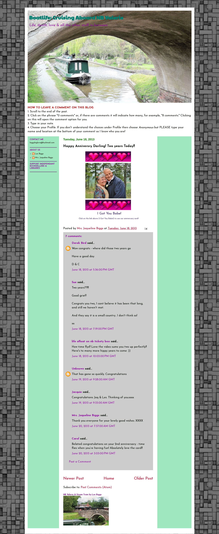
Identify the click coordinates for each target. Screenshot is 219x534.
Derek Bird (79, 243)
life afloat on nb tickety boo (91, 341)
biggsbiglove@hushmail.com (42, 143)
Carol (75, 438)
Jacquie (77, 392)
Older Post (143, 479)
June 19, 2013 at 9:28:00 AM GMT (93, 379)
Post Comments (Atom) (96, 487)
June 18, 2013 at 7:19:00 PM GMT (93, 329)
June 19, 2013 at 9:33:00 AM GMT (93, 402)
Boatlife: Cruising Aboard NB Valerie (76, 17)
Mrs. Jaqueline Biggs (85, 415)
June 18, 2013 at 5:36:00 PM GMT (93, 269)
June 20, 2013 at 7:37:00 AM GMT (93, 426)
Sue (74, 282)
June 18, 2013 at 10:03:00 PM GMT (94, 356)
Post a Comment (80, 461)
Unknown (78, 368)
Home (109, 479)
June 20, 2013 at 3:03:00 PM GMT (93, 453)
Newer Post (73, 479)
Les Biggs (39, 154)
